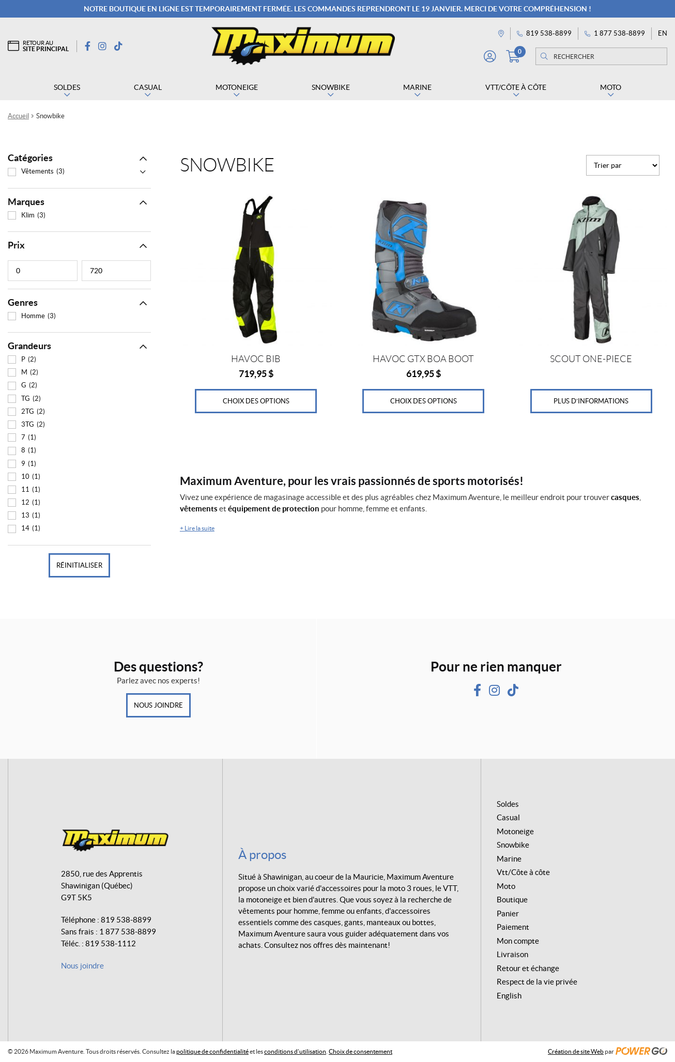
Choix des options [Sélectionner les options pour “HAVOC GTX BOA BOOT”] (423, 401)
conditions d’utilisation (295, 1051)
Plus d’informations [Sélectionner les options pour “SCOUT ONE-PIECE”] (591, 401)
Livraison (512, 954)
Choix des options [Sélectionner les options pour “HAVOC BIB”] (256, 401)
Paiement (513, 927)
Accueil (18, 116)
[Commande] (622, 165)
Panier (508, 913)
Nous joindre (158, 705)
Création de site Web (576, 1051)
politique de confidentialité (212, 1051)
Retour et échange (528, 968)
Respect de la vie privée (537, 981)
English (509, 995)
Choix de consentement (360, 1051)
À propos (262, 855)
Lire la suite (197, 528)
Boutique (512, 899)
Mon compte (518, 940)
